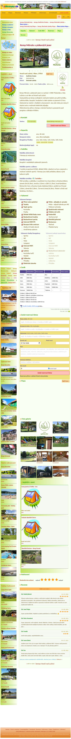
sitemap (62, 729)
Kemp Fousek (5, 169)
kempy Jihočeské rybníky (57, 22)
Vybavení (32, 31)
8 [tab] (49, 71)
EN (68, 17)
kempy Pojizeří (6, 268)
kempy (7, 729)
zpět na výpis (30, 40)
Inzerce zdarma (7, 60)
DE (64, 17)
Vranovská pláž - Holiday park (8, 507)
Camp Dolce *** (5, 427)
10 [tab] (54, 71)
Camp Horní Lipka (6, 590)
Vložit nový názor (44, 589)
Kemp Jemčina (5, 207)
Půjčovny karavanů (8, 65)
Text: (21, 347)
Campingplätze (24, 729)
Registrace (56, 729)
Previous (21, 59)
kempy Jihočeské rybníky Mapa (46, 26)
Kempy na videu (7, 52)
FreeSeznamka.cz (7, 67)
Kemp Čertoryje (5, 456)
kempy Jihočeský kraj (26, 22)
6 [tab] (43, 71)
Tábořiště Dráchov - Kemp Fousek (8, 129)
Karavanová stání (7, 22)
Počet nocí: (49, 340)
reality (32, 734)
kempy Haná (12, 275)
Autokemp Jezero (6, 565)
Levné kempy (6, 62)
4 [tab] (38, 71)
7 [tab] (46, 71)
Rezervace (51, 31)
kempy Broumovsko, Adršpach (9, 270)
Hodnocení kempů (7, 55)
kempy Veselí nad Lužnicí (45, 40)
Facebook (32, 729)
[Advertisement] (8, 716)
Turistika (38, 179)
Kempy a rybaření (7, 25)
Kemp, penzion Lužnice (7, 187)
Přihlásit (33, 13)
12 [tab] (60, 71)
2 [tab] (32, 71)
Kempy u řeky (6, 30)
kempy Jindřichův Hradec (41, 22)
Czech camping (15, 729)
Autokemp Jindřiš (6, 396)
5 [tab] (41, 71)
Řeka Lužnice (23, 24)
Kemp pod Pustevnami (7, 647)
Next (68, 59)
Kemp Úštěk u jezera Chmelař (7, 486)
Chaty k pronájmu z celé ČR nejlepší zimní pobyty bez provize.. (9, 299)
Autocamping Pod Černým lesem (8, 547)
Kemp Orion (4, 244)
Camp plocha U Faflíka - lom (8, 79)
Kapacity (23, 31)
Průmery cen (6, 57)
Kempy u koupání (7, 27)
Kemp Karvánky (5, 149)
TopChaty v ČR (6, 288)
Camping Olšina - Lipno (7, 526)
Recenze (18, 13)
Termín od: (23, 340)
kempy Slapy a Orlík (9, 278)
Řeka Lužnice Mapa (62, 26)
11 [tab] (57, 71)
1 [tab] (29, 71)
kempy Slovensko (7, 32)
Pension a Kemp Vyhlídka (8, 628)
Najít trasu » (50, 74)
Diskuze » (59, 659)
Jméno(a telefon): (25, 360)
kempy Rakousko (48, 736)
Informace (42, 13)
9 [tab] (52, 71)
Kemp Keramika (5, 365)
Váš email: (23, 366)
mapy (20, 736)
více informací (62, 1)
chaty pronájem (29, 736)
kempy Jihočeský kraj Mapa (28, 26)
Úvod (3, 13)
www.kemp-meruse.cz (54, 121)
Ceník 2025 (41, 31)
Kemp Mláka (5, 224)
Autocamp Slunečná (7, 666)
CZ (59, 17)
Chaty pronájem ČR (8, 35)
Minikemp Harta (6, 608)
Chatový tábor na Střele (8, 441)
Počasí (26, 13)
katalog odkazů (62, 734)
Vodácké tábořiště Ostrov (8, 104)
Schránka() (53, 13)
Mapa (10, 13)
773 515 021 (31, 121)
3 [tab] (35, 71)
